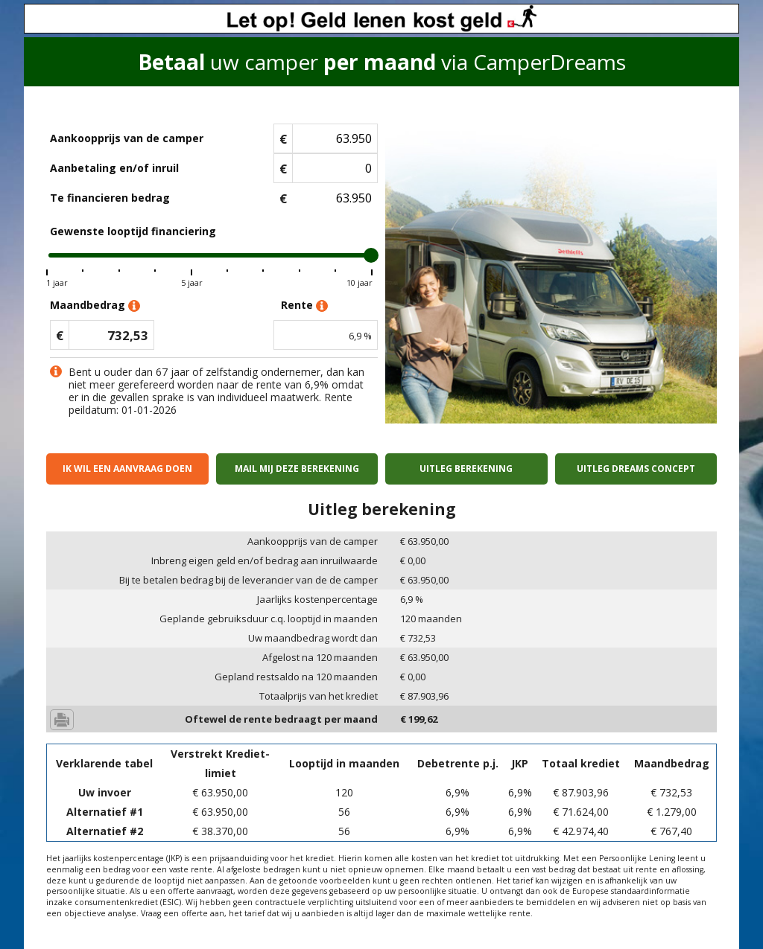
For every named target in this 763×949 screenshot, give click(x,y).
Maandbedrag (95, 305)
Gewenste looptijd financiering (133, 231)
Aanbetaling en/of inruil (114, 168)
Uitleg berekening (466, 468)
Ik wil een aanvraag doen (127, 468)
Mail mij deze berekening (297, 468)
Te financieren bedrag (110, 198)
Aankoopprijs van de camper (126, 138)
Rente (304, 305)
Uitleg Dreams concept (636, 468)
